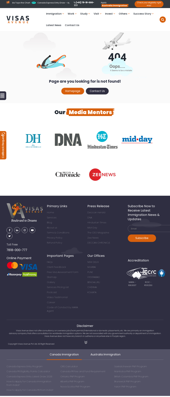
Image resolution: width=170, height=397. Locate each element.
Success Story (143, 14)
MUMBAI (91, 267)
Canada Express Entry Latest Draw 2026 (29, 376)
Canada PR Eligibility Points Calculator (28, 371)
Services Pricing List (58, 287)
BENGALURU (93, 282)
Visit (98, 14)
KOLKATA (91, 292)
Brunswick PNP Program (127, 381)
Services (52, 217)
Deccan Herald (96, 212)
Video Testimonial (57, 297)
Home (50, 212)
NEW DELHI (93, 262)
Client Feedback (56, 267)
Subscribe (141, 238)
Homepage (72, 91)
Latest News (53, 25)
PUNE (90, 272)
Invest (110, 14)
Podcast (52, 292)
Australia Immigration (105, 354)
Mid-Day (92, 227)
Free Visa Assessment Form (62, 272)
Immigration (55, 14)
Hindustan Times (96, 222)
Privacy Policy (54, 237)
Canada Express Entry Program (25, 366)
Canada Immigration (64, 354)
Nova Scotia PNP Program (75, 386)
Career (51, 302)
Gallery (51, 282)
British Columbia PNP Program (131, 376)
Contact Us (72, 25)
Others (124, 14)
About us (52, 227)
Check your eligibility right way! (149, 4)
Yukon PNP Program (125, 386)
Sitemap (52, 277)
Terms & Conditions (58, 232)
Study (85, 14)
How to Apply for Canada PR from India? (30, 390)
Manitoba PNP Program (127, 371)
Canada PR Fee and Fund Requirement (82, 371)
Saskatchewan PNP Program (130, 366)
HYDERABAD (93, 277)
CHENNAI (92, 287)
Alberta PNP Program (72, 381)
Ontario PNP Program (72, 376)
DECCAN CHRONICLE (98, 242)
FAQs (50, 262)
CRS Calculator (69, 366)
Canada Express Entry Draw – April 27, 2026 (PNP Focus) (67, 2)
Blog (49, 222)
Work (72, 14)
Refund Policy (54, 242)
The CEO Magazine (98, 232)
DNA (89, 217)
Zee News (93, 237)
